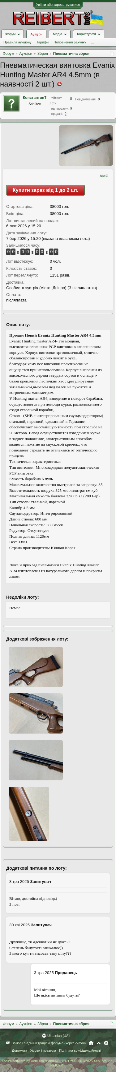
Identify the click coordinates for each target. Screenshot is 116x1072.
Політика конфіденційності (80, 1050)
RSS (106, 1043)
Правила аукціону (17, 42)
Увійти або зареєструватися (58, 4)
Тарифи (42, 42)
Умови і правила (43, 1050)
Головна (91, 1043)
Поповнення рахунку (70, 42)
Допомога (19, 1050)
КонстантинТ (34, 97)
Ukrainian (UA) (58, 1036)
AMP (104, 176)
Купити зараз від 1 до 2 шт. (45, 190)
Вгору (99, 1043)
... (92, 42)
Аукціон (36, 34)
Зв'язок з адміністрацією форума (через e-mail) (49, 1043)
